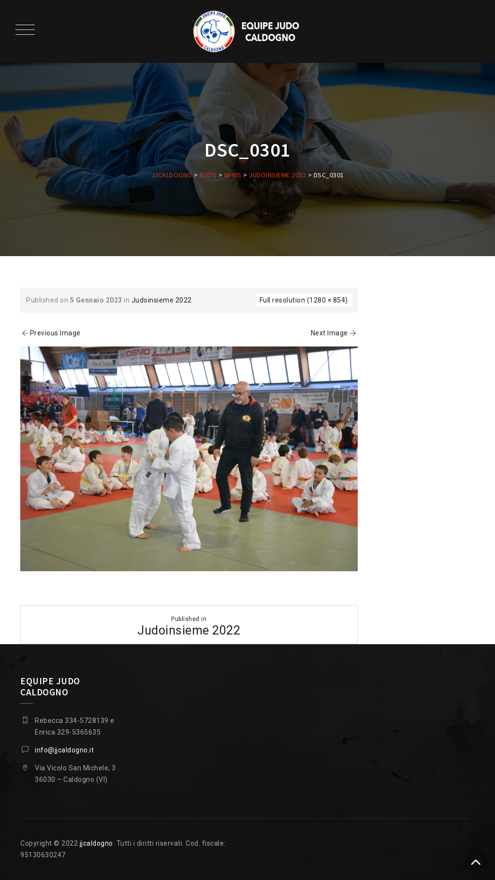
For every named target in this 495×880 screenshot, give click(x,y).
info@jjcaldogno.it (64, 750)
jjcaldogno (96, 843)
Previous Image (50, 333)
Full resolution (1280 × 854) (304, 300)
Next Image (334, 333)
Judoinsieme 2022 (161, 300)
